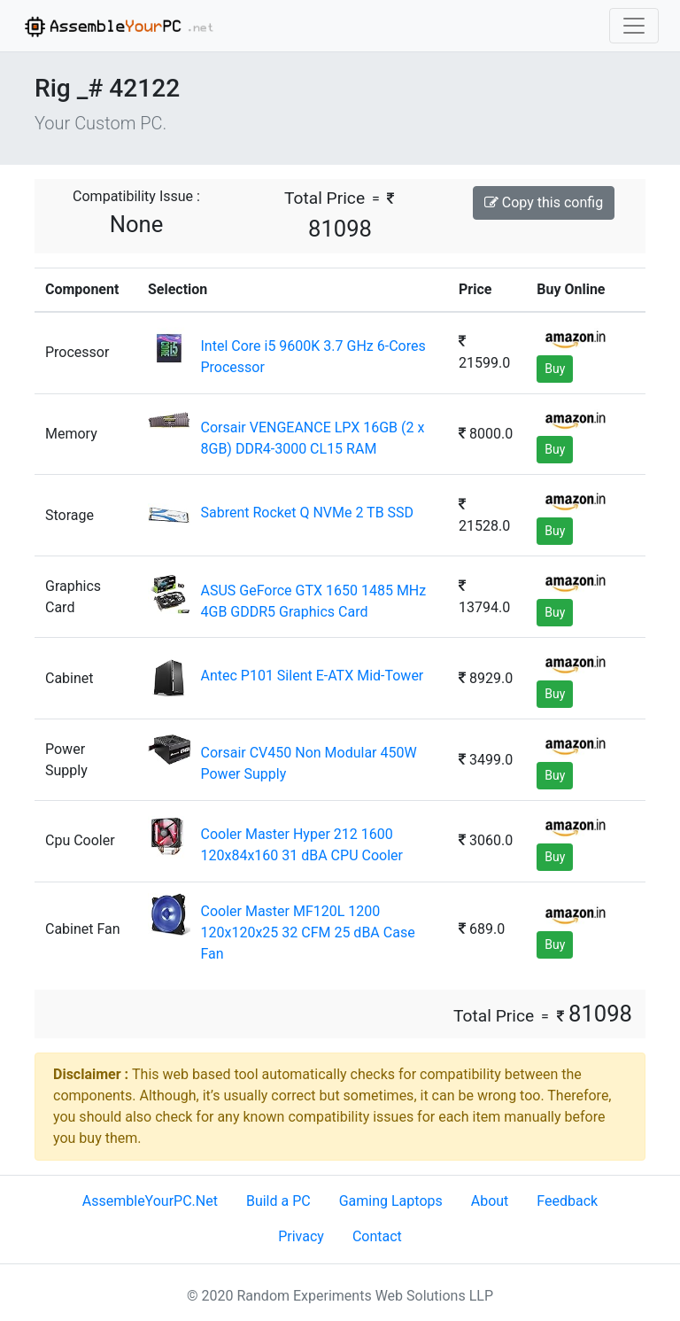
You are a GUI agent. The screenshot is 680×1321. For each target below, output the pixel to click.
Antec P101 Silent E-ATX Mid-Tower (311, 675)
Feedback (567, 1201)
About (490, 1201)
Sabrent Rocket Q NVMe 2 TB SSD (306, 512)
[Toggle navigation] (634, 25)
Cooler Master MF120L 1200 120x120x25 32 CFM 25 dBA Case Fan (307, 932)
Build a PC (278, 1201)
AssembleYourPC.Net (150, 1201)
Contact (377, 1236)
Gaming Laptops (391, 1201)
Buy (555, 368)
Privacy (301, 1236)
